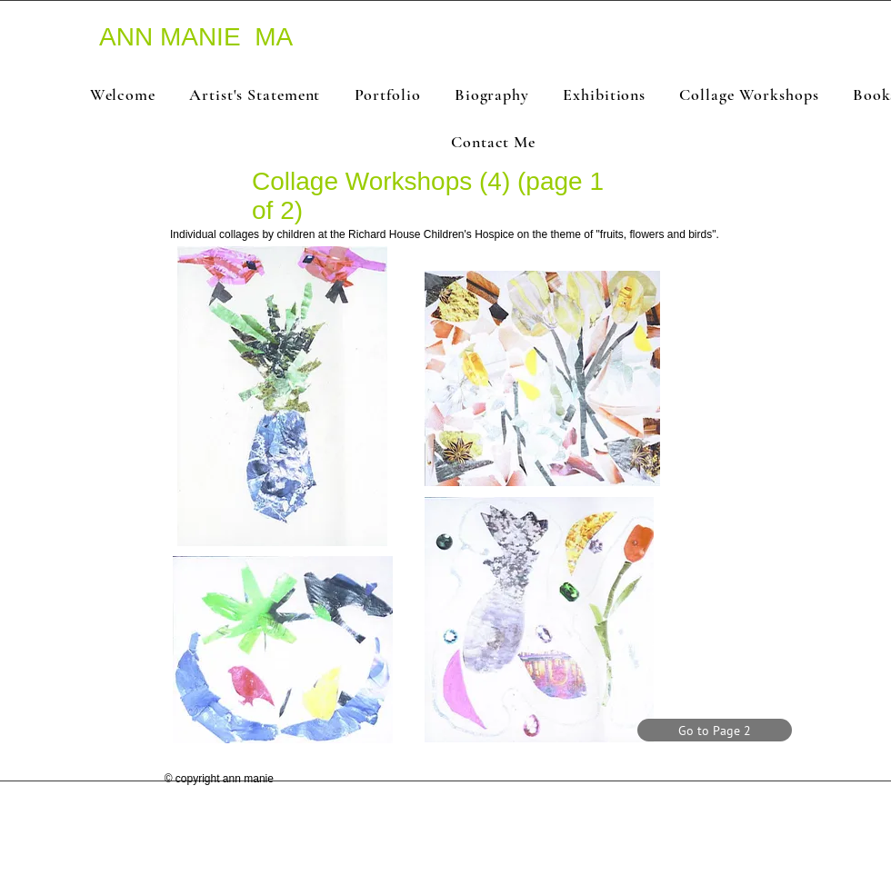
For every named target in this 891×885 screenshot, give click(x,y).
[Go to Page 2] (714, 730)
